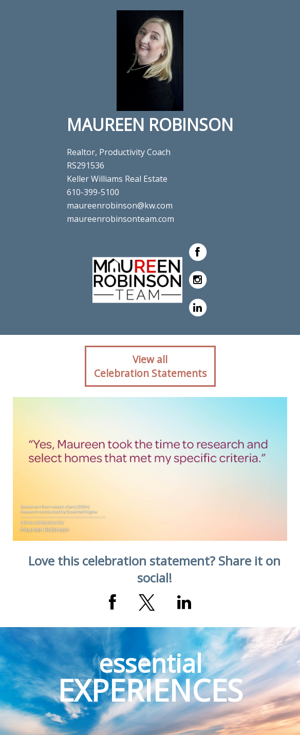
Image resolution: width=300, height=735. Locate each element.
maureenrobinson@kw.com (120, 205)
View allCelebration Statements (150, 366)
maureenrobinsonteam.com (120, 218)
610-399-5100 (93, 192)
